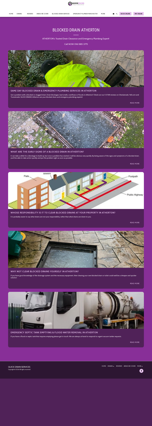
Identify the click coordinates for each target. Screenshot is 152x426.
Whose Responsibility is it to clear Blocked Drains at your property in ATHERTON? (63, 212)
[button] (20, 13)
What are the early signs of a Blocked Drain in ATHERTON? (47, 151)
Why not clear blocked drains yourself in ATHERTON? (45, 271)
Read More (134, 103)
